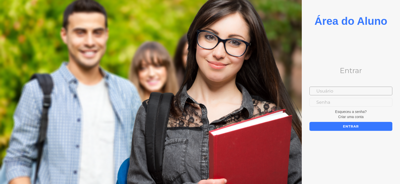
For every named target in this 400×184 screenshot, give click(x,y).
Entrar (351, 126)
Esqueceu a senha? (351, 112)
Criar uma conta (351, 117)
